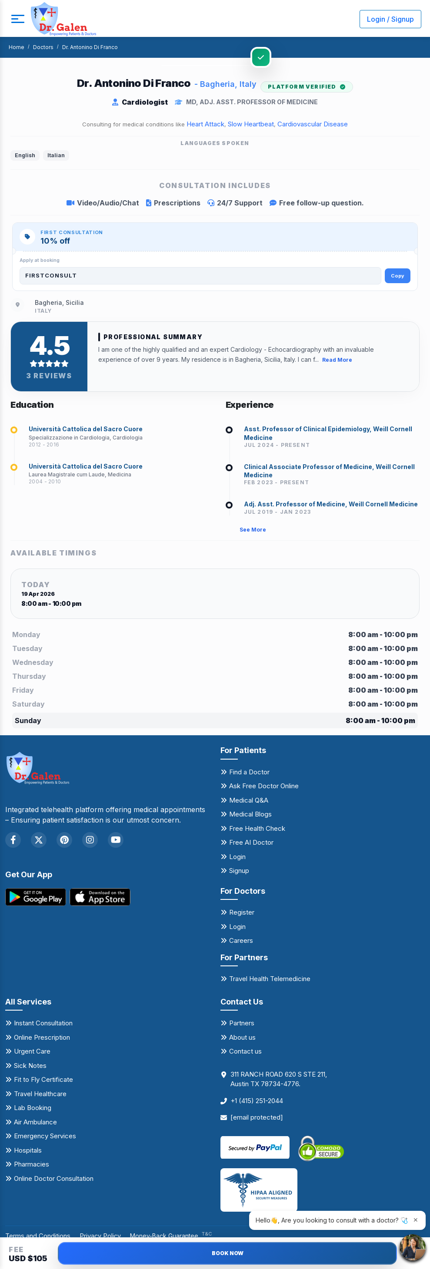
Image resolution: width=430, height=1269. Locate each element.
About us (242, 1040)
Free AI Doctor (251, 845)
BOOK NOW (227, 1253)
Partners (241, 1026)
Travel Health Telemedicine (269, 982)
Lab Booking (32, 1111)
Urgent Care (32, 1054)
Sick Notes (30, 1068)
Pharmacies (31, 1167)
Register (241, 915)
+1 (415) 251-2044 (256, 1104)
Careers (241, 943)
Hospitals (28, 1153)
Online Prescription (42, 1040)
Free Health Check (257, 831)
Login (237, 859)
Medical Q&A (248, 803)
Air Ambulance (35, 1125)
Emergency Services (45, 1139)
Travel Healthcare (40, 1097)
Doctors (43, 47)
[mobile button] (15, 19)
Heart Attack (205, 124)
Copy (397, 276)
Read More (337, 359)
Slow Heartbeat (251, 124)
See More (253, 532)
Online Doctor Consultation (53, 1181)
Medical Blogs (250, 817)
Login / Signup (390, 19)
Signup (239, 873)
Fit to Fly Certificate (43, 1082)
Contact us (245, 1054)
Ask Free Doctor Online (264, 789)
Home (16, 47)
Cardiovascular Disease (312, 124)
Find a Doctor (249, 774)
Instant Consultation (43, 1026)
